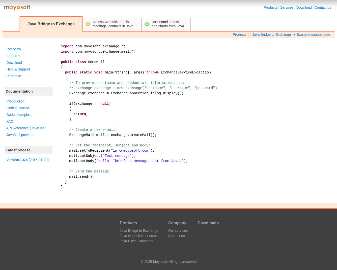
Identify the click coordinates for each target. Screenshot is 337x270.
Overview (13, 49)
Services (287, 7)
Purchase (13, 76)
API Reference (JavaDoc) (26, 128)
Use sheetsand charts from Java (168, 24)
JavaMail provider (20, 135)
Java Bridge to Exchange (271, 34)
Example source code (313, 34)
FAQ (9, 121)
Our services (178, 231)
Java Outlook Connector (138, 236)
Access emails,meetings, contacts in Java (112, 24)
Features (13, 56)
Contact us (323, 7)
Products (270, 7)
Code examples (18, 115)
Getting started (17, 108)
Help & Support (18, 69)
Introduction (15, 101)
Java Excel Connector (136, 241)
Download (304, 7)
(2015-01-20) (27, 160)
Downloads (208, 223)
